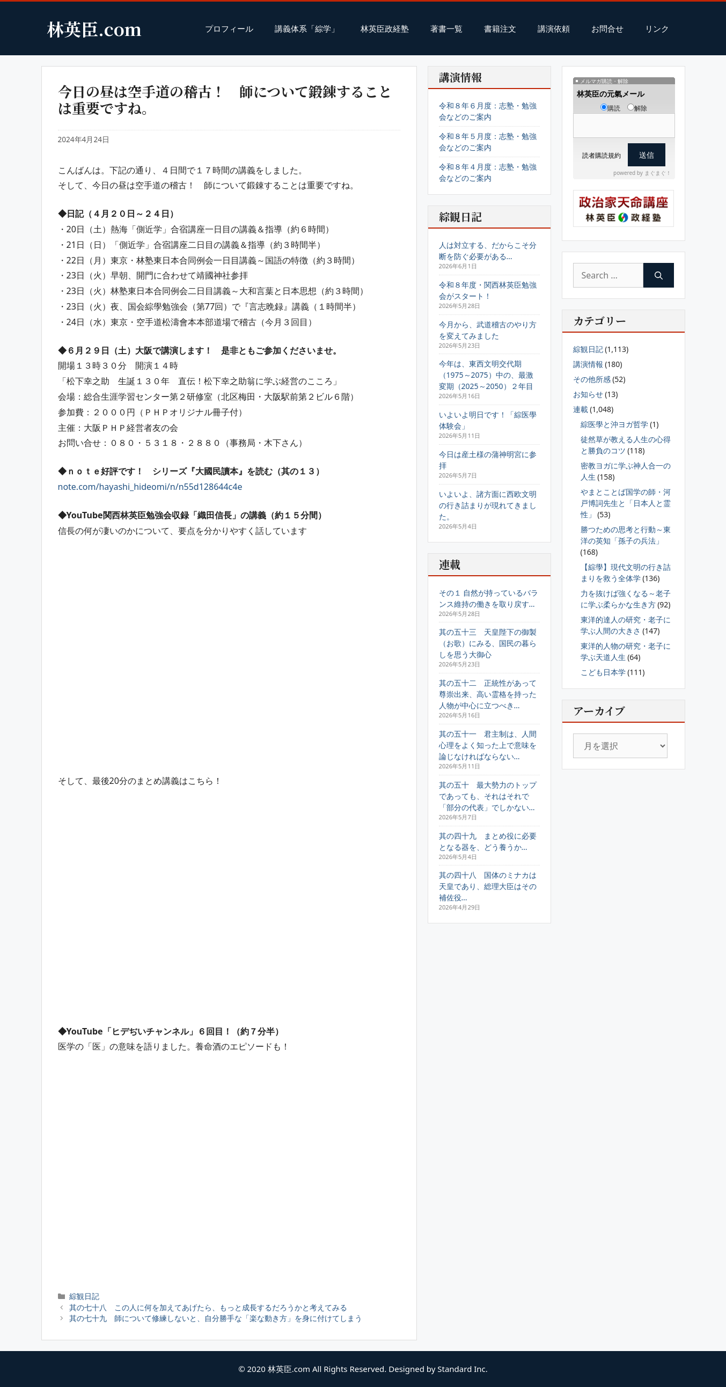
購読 (610, 108)
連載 (580, 409)
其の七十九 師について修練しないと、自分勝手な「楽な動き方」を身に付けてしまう (215, 1318)
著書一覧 (446, 28)
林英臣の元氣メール (610, 94)
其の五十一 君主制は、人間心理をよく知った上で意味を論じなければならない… (488, 745)
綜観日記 (84, 1296)
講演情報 (588, 364)
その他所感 (592, 379)
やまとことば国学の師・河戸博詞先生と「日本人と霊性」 (626, 503)
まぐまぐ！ (657, 173)
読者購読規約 (601, 155)
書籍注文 (500, 28)
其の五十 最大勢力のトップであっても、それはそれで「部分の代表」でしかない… (488, 796)
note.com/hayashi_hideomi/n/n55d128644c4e (150, 487)
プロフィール (229, 28)
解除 (637, 108)
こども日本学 (603, 672)
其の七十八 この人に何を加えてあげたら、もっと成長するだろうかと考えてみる (208, 1307)
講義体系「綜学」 (307, 28)
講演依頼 (554, 28)
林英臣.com (94, 28)
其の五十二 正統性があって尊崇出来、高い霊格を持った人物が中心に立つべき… (488, 694)
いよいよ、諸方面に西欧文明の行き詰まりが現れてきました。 (488, 505)
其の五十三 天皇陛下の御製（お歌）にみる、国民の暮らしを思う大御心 (488, 643)
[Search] (658, 275)
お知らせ (588, 394)
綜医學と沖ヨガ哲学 (614, 424)
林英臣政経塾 (385, 28)
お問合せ (607, 28)
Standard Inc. (462, 1368)
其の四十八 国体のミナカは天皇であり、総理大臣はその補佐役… (488, 886)
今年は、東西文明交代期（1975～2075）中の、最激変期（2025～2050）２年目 (486, 374)
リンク (657, 28)
